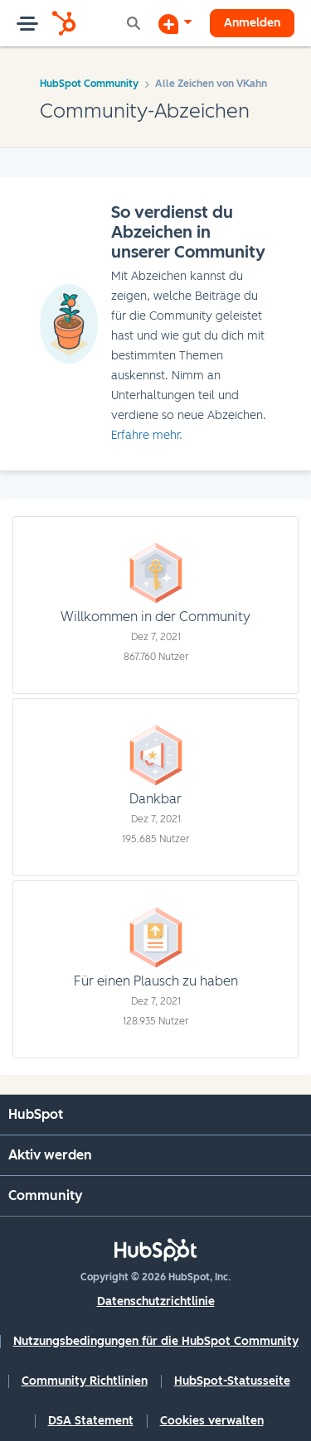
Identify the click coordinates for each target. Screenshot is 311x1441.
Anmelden (252, 23)
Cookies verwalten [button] (212, 1421)
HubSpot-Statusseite (232, 1381)
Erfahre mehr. (146, 435)
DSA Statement (91, 1421)
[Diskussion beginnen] (175, 23)
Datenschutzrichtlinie (156, 1301)
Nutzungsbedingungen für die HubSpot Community (156, 1341)
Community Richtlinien (85, 1381)
